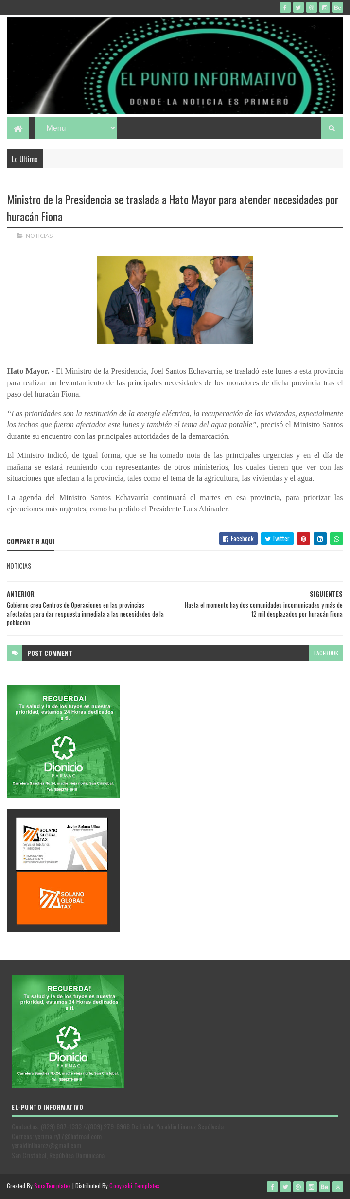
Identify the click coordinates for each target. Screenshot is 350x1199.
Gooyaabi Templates (134, 1185)
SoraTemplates (52, 1185)
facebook (326, 653)
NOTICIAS (39, 235)
